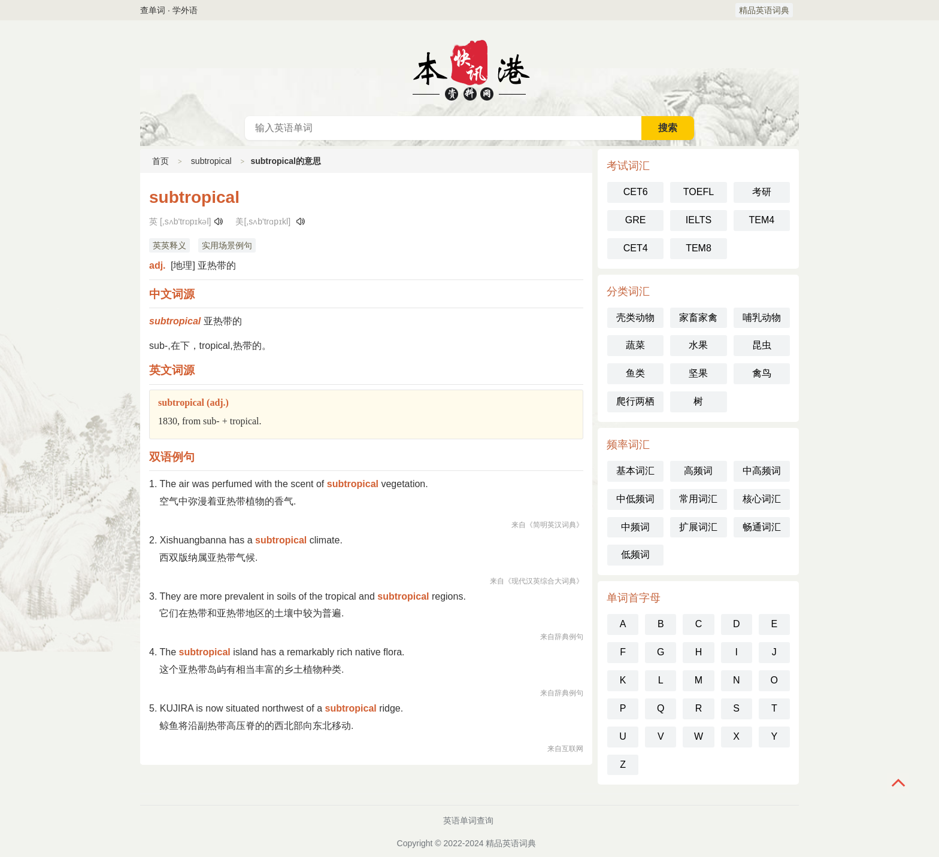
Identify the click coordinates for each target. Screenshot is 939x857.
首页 (160, 161)
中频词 (635, 527)
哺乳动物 (762, 317)
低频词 (635, 554)
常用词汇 (698, 499)
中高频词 (762, 471)
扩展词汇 (698, 527)
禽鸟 (761, 373)
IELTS (698, 220)
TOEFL (698, 192)
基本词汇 (635, 471)
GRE (635, 220)
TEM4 (761, 220)
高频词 (698, 471)
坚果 (698, 373)
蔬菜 (635, 345)
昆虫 (761, 345)
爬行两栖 (635, 401)
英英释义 (169, 245)
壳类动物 (635, 317)
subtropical (211, 161)
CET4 (635, 248)
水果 (698, 345)
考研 (761, 192)
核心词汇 (762, 499)
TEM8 (698, 248)
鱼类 (635, 373)
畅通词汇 (762, 527)
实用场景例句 (227, 245)
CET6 (635, 192)
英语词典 (469, 68)
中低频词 (635, 499)
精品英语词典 (764, 10)
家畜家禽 (698, 317)
